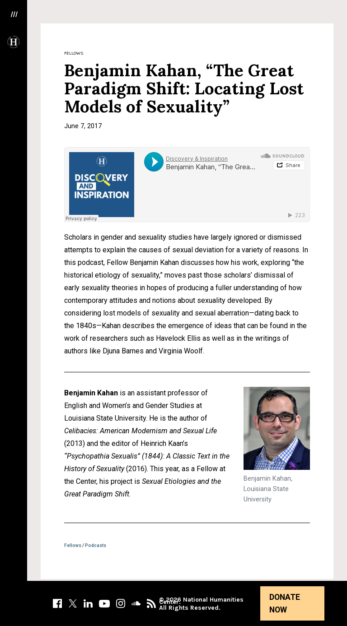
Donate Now (284, 603)
